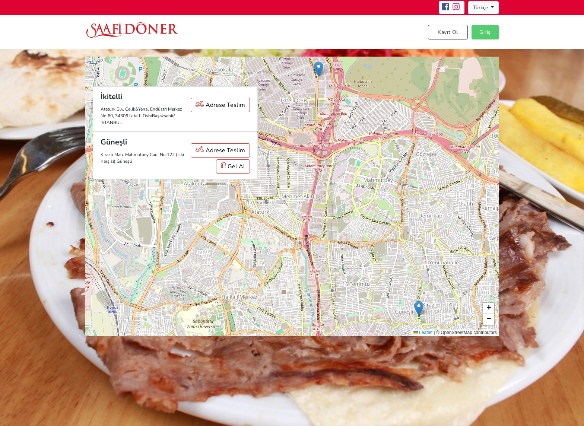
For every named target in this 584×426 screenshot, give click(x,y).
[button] (318, 69)
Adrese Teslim (220, 105)
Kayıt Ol (448, 32)
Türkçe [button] (481, 7)
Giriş (485, 32)
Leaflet (422, 332)
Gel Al (233, 166)
